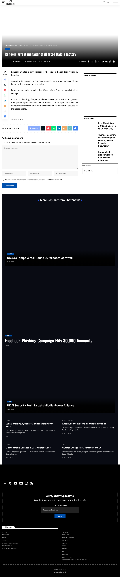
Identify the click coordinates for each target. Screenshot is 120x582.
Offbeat (10, 259)
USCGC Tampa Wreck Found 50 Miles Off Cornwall (40, 263)
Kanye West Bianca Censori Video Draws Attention (105, 156)
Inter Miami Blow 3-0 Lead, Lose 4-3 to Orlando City (107, 126)
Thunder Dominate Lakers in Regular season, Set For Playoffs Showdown (107, 140)
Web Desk (18, 61)
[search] (104, 2)
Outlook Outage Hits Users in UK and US (82, 452)
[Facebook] (5, 488)
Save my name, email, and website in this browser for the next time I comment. (33, 184)
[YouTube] (15, 488)
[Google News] (21, 488)
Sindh (7, 49)
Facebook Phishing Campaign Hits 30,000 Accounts (48, 345)
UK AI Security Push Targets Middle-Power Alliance (40, 410)
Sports (8, 425)
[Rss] (31, 488)
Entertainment (67, 425)
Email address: (60, 513)
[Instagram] (26, 488)
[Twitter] (10, 488)
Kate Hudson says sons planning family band (84, 428)
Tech (9, 406)
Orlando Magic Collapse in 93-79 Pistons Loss (28, 452)
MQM (22, 119)
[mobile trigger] (4, 2)
